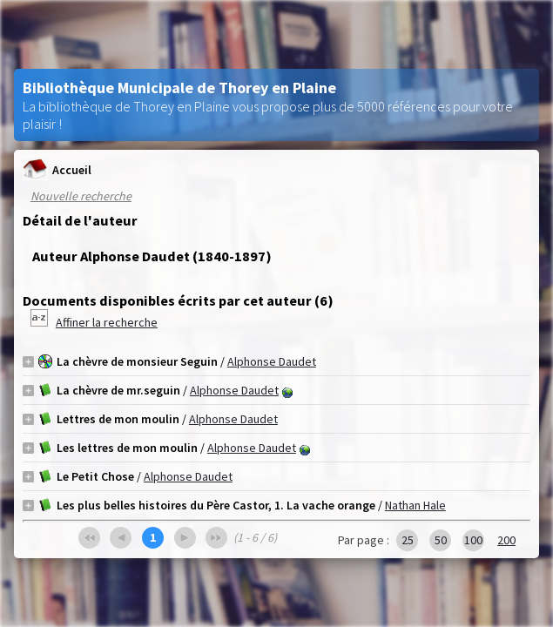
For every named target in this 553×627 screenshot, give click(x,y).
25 (407, 540)
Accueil (57, 169)
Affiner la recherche (107, 322)
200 (506, 540)
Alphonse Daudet (271, 361)
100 (473, 540)
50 (441, 540)
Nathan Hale (415, 505)
